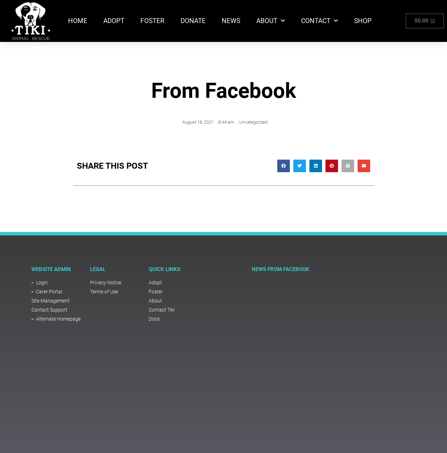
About (270, 21)
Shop (363, 21)
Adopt (113, 21)
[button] (283, 166)
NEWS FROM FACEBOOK (280, 269)
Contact (319, 21)
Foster (152, 21)
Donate (193, 21)
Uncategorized (253, 122)
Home (77, 21)
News (231, 21)
